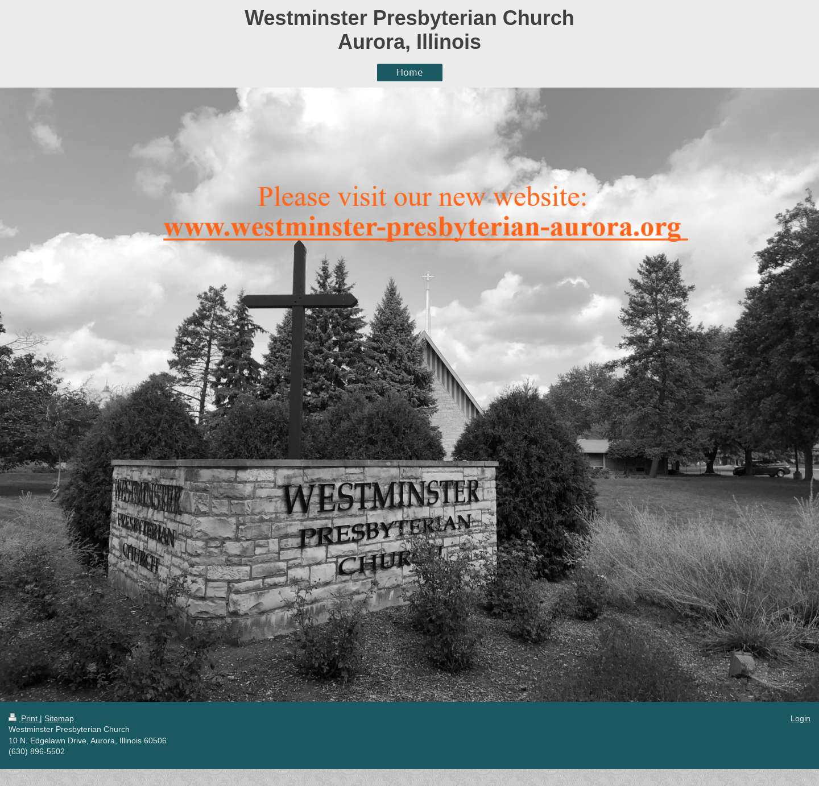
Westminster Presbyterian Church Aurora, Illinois (409, 29)
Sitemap (59, 718)
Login (800, 718)
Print (24, 718)
